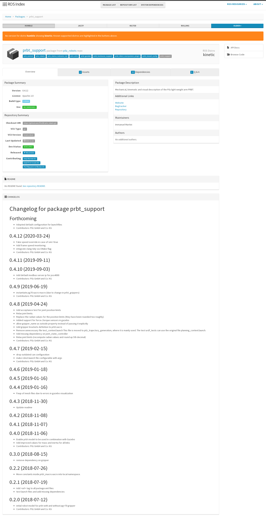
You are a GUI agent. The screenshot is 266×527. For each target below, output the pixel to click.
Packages (20, 16)
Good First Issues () (31, 163)
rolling (185, 25)
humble (29, 25)
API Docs (233, 47)
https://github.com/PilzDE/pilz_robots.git (40, 123)
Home (8, 16)
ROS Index (14, 4)
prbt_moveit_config (149, 56)
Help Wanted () (30, 159)
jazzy (81, 25)
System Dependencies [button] (152, 5)
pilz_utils (74, 56)
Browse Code (235, 54)
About (258, 4)
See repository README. (34, 186)
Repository (121, 109)
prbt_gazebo (86, 56)
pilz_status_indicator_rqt (57, 56)
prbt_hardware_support (102, 56)
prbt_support (34, 50)
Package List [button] (109, 5)
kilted (133, 25)
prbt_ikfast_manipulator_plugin (127, 56)
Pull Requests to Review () (34, 167)
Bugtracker (121, 106)
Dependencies (140, 72)
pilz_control (28, 56)
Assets (84, 72)
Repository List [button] (128, 5)
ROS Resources (237, 4)
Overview (30, 71)
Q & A (195, 72)
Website (119, 102)
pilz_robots (70, 50)
